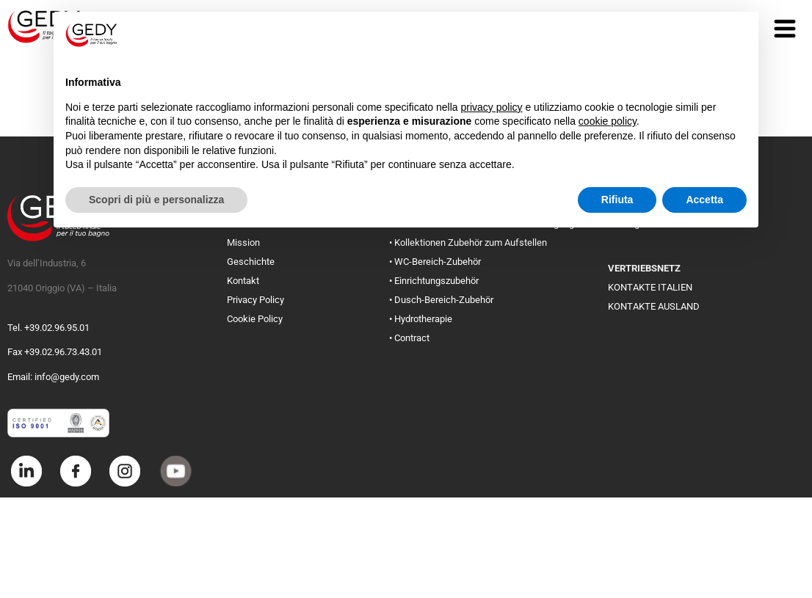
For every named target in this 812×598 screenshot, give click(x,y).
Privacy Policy (255, 299)
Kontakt (243, 280)
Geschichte (251, 261)
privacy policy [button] (492, 107)
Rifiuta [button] (617, 199)
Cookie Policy (255, 318)
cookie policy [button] (608, 121)
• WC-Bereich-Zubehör (435, 261)
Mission (243, 242)
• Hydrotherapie (420, 318)
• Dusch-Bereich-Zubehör (441, 299)
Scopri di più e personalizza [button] (156, 199)
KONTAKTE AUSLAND (654, 306)
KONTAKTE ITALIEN (650, 287)
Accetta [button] (704, 199)
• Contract (409, 337)
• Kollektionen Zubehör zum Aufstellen (468, 242)
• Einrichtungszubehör (434, 280)
